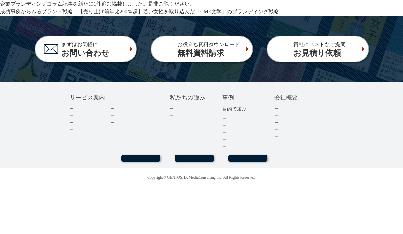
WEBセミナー (140, 161)
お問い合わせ (194, 161)
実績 (178, 108)
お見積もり (248, 161)
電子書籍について (91, 129)
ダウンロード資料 (131, 108)
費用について (86, 122)
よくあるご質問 (129, 122)
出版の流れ (84, 115)
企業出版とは (86, 108)
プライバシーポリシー (299, 136)
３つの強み (184, 115)
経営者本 (234, 125)
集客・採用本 (239, 118)
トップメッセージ (295, 108)
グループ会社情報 (295, 129)
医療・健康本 (239, 139)
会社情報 (286, 115)
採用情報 (286, 122)
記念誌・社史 (239, 132)
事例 (230, 146)
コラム (120, 115)
